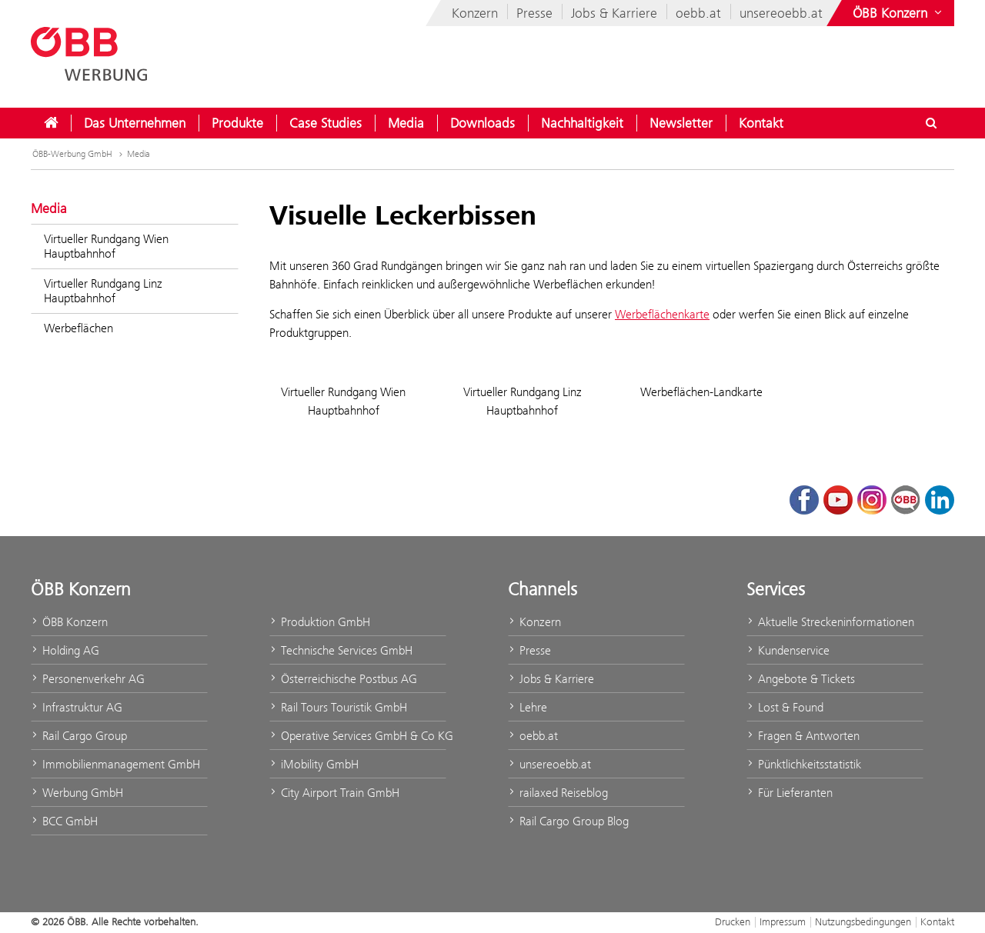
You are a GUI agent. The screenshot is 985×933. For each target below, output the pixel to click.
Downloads (482, 123)
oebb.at (698, 13)
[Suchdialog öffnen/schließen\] (931, 123)
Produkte (237, 123)
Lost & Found (784, 707)
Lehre (527, 707)
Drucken (732, 921)
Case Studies (325, 123)
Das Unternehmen (134, 123)
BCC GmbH (64, 821)
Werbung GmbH (77, 792)
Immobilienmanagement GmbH (115, 764)
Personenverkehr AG (88, 678)
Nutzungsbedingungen (863, 921)
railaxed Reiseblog (558, 792)
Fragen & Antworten (803, 735)
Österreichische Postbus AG (343, 678)
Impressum (783, 921)
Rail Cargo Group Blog (568, 821)
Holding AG (65, 650)
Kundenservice (788, 650)
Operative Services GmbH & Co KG (357, 735)
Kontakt (761, 123)
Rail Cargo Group (79, 735)
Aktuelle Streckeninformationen (830, 622)
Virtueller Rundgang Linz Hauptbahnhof (103, 290)
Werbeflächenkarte (662, 314)
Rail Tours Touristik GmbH (338, 707)
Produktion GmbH (319, 622)
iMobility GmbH (314, 764)
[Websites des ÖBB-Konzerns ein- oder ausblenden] (898, 13)
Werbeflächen (78, 328)
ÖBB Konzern (69, 622)
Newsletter (681, 123)
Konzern (475, 13)
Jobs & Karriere (614, 13)
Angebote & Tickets (800, 678)
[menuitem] (51, 123)
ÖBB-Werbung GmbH (72, 153)
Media (406, 123)
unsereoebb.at (781, 13)
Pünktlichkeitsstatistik (803, 764)
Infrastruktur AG (76, 707)
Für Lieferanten (789, 792)
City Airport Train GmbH (334, 792)
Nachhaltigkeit (582, 123)
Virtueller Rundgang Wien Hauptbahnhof (106, 246)
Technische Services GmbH (340, 650)
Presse (534, 13)
